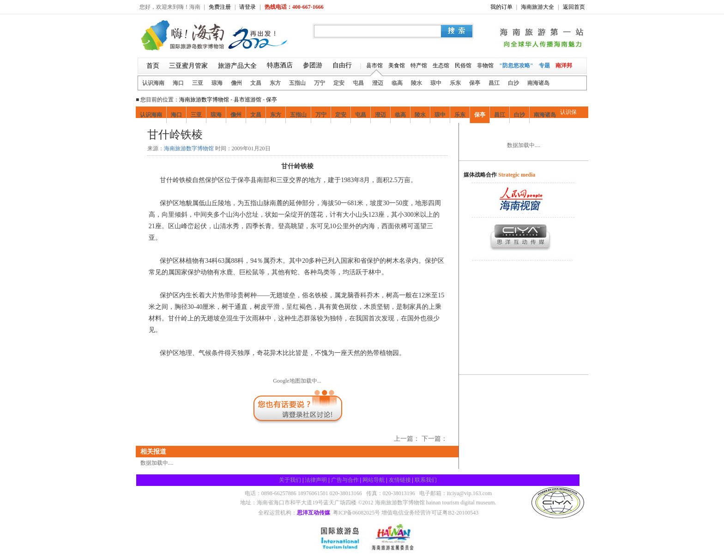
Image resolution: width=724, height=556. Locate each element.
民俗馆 (463, 65)
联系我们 (426, 480)
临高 (397, 83)
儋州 (236, 83)
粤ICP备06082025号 (356, 512)
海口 (178, 83)
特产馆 (418, 65)
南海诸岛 (538, 83)
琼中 (435, 83)
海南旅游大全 (537, 7)
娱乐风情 (246, 135)
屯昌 (358, 83)
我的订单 (501, 7)
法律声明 (316, 480)
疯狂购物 (217, 135)
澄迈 (377, 83)
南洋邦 (563, 65)
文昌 (255, 83)
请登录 (247, 7)
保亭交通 (304, 135)
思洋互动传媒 (313, 512)
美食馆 (396, 65)
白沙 (513, 83)
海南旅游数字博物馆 (204, 99)
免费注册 (220, 7)
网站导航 (373, 480)
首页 (152, 65)
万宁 (319, 83)
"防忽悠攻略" (516, 65)
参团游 (312, 65)
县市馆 (374, 65)
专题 (544, 65)
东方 (275, 83)
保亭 (474, 83)
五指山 (297, 83)
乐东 (455, 83)
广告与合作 (345, 480)
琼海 (217, 83)
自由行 (342, 65)
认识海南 (153, 83)
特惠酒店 (280, 65)
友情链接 (400, 480)
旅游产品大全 (237, 65)
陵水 (416, 83)
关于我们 (290, 480)
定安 (338, 83)
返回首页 (574, 7)
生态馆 (441, 65)
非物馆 (485, 65)
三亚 (197, 83)
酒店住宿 (275, 135)
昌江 (494, 83)
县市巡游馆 (247, 99)
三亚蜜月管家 (188, 65)
